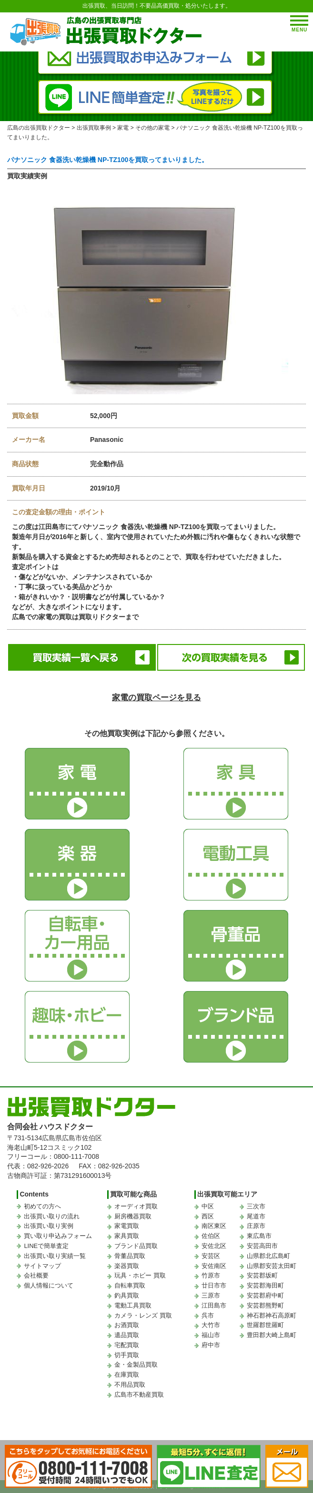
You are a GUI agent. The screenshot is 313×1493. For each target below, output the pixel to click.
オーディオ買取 (136, 1206)
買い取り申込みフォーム (58, 1235)
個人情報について (48, 1285)
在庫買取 (126, 1374)
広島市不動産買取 (139, 1394)
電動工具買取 (132, 1305)
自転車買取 (129, 1285)
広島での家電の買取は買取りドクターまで (75, 617)
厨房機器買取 (132, 1216)
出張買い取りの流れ (52, 1216)
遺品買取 (126, 1335)
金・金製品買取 (136, 1364)
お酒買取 (126, 1325)
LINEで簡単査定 (46, 1245)
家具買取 (126, 1235)
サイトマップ (42, 1265)
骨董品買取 (129, 1255)
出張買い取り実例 (48, 1225)
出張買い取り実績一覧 (55, 1255)
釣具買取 (126, 1295)
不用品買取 (129, 1384)
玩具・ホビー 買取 (140, 1275)
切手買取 (126, 1355)
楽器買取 (126, 1265)
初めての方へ (42, 1206)
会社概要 (36, 1275)
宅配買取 (126, 1345)
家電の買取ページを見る (156, 697)
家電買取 (126, 1225)
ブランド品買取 (136, 1245)
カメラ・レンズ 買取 (143, 1315)
